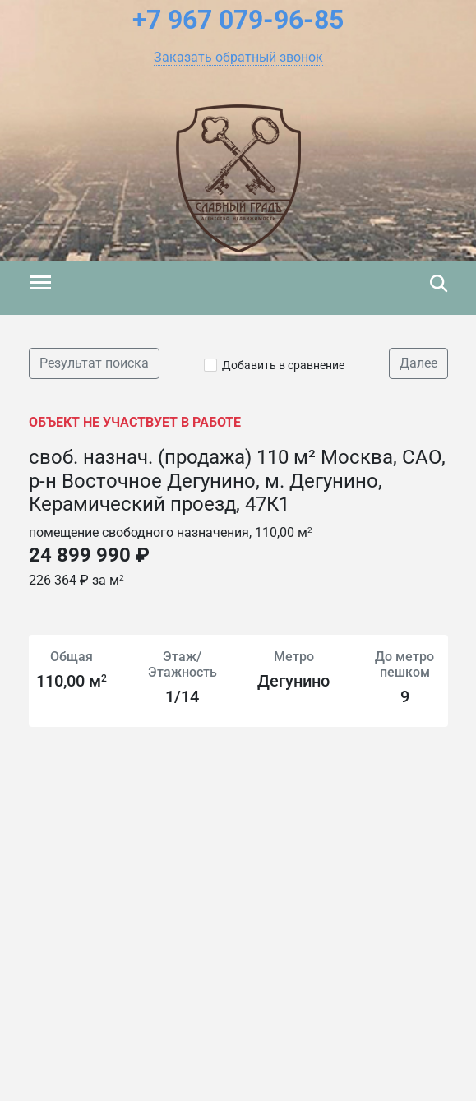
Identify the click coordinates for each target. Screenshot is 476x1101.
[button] (238, 57)
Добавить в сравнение (283, 365)
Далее (418, 363)
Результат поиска (94, 363)
